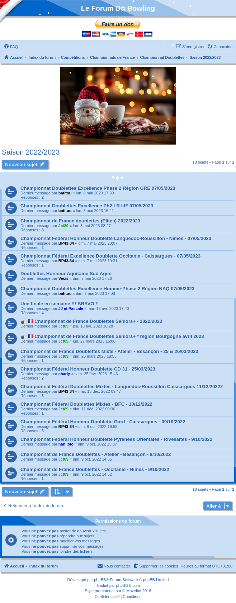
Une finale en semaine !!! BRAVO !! (59, 303)
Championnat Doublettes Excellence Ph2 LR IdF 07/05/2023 (86, 205)
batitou (65, 193)
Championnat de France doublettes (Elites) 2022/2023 (80, 220)
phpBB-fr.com (128, 585)
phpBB (100, 580)
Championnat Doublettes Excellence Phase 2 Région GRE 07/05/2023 (97, 188)
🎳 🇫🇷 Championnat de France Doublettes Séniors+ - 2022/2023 (91, 321)
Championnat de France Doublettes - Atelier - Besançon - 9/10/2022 (95, 454)
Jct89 (63, 225)
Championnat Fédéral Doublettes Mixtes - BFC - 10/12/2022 (86, 404)
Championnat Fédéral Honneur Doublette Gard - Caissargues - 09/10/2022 (102, 421)
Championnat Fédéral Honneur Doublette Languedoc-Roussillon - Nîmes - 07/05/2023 (115, 238)
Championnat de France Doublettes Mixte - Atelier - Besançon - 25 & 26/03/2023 (109, 351)
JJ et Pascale (70, 308)
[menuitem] (11, 46)
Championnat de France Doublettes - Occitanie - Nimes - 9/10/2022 (94, 469)
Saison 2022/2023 (31, 152)
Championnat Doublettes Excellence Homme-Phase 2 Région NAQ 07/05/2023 (107, 288)
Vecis (63, 278)
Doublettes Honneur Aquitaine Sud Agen (66, 273)
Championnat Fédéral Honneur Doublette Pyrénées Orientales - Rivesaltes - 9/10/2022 (116, 439)
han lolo (66, 444)
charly (64, 374)
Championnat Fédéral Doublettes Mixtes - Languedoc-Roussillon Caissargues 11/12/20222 (121, 386)
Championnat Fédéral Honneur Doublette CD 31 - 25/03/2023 (87, 369)
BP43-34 (66, 243)
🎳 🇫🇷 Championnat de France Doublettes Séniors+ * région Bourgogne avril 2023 (112, 336)
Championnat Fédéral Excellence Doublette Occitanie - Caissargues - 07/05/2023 (110, 256)
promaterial (104, 591)
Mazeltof (133, 591)
